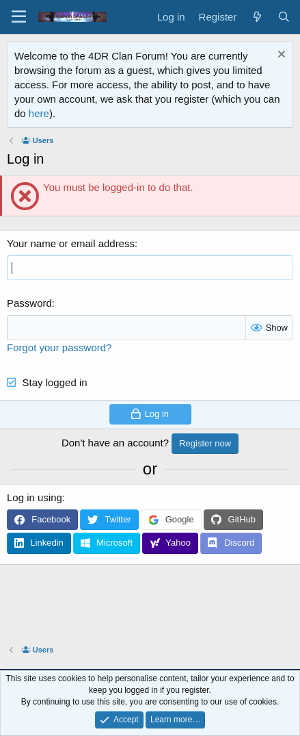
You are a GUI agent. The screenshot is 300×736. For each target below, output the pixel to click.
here (39, 113)
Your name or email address (71, 243)
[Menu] (19, 17)
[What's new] (256, 16)
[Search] (284, 16)
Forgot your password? (59, 347)
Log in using (34, 497)
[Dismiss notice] (280, 56)
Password (29, 303)
